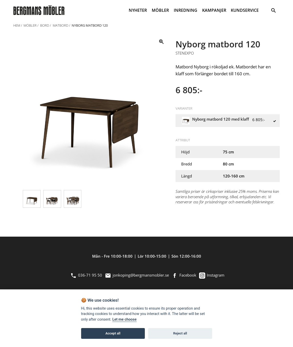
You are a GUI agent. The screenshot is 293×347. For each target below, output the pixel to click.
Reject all (180, 333)
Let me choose (124, 319)
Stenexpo (185, 53)
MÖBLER (160, 10)
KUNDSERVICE (245, 10)
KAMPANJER (214, 10)
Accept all (112, 333)
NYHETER (138, 10)
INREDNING (185, 10)
